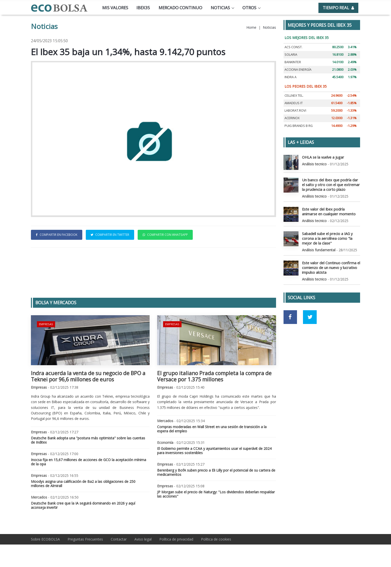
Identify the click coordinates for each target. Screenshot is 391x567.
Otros (249, 7)
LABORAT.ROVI (295, 110)
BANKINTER (293, 62)
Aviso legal (143, 539)
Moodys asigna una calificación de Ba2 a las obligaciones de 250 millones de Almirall (83, 483)
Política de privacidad (176, 539)
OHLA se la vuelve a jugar (322, 157)
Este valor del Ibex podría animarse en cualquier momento (330, 210)
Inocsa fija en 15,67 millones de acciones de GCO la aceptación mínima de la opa (88, 461)
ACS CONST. (293, 47)
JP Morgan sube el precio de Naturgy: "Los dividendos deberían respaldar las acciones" (216, 494)
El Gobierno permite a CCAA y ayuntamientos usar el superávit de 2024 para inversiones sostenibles (214, 450)
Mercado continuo (180, 7)
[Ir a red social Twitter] (310, 315)
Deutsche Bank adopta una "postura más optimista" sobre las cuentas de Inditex (88, 440)
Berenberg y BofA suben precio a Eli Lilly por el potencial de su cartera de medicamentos (216, 472)
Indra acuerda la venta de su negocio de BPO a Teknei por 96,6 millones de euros (88, 376)
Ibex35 (143, 7)
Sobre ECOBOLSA (45, 539)
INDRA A (290, 77)
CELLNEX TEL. (294, 95)
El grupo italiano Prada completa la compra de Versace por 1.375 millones (214, 376)
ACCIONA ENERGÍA (298, 69)
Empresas (46, 324)
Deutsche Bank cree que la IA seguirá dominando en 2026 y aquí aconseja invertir (83, 505)
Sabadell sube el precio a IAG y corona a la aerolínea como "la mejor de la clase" (327, 237)
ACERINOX (292, 118)
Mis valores (115, 7)
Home (251, 27)
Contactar (119, 539)
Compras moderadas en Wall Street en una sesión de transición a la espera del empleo (212, 428)
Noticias (220, 7)
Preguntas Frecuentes (85, 539)
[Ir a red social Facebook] (290, 315)
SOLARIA (291, 54)
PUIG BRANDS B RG (299, 126)
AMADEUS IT (294, 103)
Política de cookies (216, 539)
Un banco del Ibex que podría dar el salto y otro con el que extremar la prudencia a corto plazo (330, 184)
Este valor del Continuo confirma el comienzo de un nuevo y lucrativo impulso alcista (330, 266)
